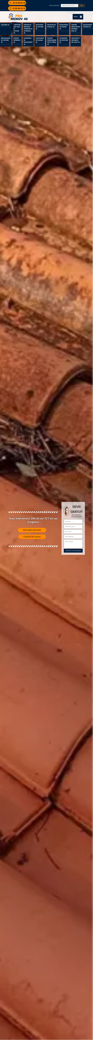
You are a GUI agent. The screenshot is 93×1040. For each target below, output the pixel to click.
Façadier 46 (5, 25)
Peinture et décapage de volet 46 (75, 40)
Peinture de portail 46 (51, 26)
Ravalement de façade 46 (63, 27)
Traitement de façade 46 (40, 40)
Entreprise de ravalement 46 (28, 41)
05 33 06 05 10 (17, 2)
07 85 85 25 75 (17, 8)
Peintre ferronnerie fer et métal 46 (51, 41)
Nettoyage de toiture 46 (39, 27)
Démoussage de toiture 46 (5, 40)
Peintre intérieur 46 (16, 40)
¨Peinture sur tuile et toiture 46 (17, 29)
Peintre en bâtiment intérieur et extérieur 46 (28, 29)
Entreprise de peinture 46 (63, 40)
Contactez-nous (32, 537)
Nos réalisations (32, 530)
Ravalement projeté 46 (87, 26)
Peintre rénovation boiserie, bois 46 (75, 28)
